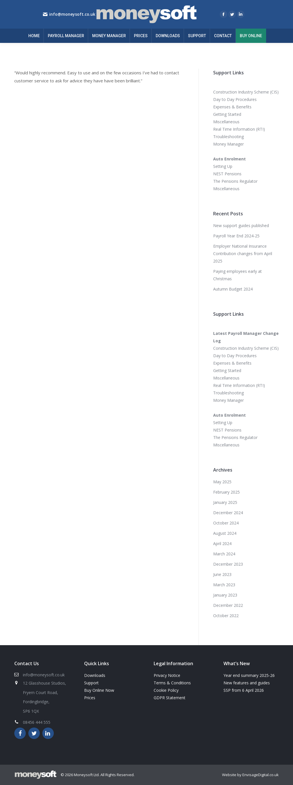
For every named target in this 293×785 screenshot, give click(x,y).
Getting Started (227, 114)
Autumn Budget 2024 (233, 289)
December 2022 (228, 605)
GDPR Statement (169, 697)
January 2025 (225, 502)
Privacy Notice (167, 675)
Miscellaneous (226, 121)
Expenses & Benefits (232, 107)
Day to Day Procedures (235, 99)
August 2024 (224, 533)
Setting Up (222, 166)
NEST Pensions (227, 173)
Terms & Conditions (172, 682)
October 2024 (226, 523)
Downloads (94, 675)
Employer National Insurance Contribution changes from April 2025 (242, 253)
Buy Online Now (99, 690)
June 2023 (222, 574)
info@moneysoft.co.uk (72, 14)
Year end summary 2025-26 (249, 675)
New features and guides (246, 682)
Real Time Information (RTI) (239, 129)
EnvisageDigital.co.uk (260, 774)
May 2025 (222, 481)
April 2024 (222, 543)
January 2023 (225, 595)
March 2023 (224, 584)
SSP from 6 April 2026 (243, 690)
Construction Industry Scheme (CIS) (246, 92)
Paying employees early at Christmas (237, 275)
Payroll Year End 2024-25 (236, 236)
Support (91, 682)
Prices (89, 697)
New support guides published (241, 225)
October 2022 (226, 615)
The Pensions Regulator (235, 181)
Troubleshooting (228, 136)
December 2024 (228, 512)
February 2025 (226, 492)
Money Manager (228, 144)
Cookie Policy (166, 690)
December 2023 (228, 564)
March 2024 (224, 554)
